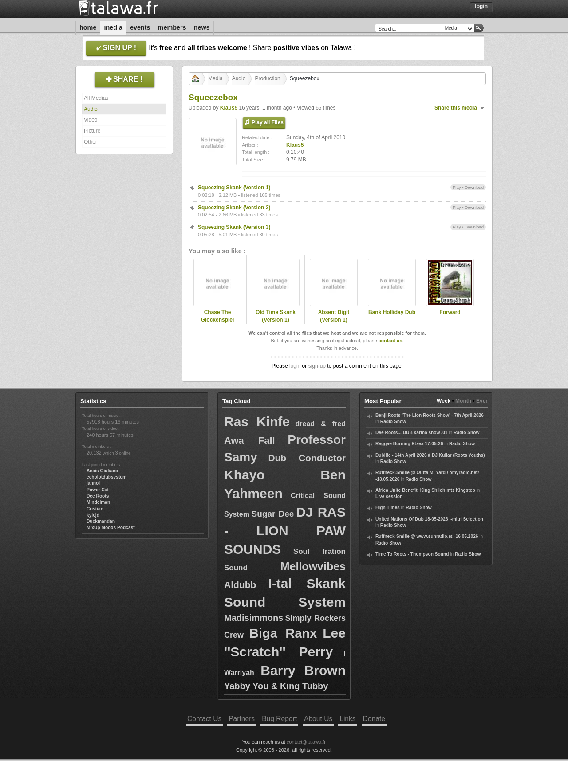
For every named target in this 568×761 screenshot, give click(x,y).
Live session (388, 496)
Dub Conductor (307, 458)
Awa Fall (249, 440)
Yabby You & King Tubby (276, 686)
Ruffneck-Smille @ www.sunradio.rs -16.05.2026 (426, 536)
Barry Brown (303, 670)
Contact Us (204, 718)
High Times (387, 507)
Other (90, 142)
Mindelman (98, 502)
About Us (318, 718)
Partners (242, 718)
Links (347, 718)
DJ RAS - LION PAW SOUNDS (285, 531)
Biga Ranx (283, 633)
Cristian (95, 508)
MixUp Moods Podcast (111, 527)
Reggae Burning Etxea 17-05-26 (409, 443)
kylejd (93, 515)
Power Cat (98, 489)
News (202, 27)
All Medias (96, 98)
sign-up (317, 366)
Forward (449, 312)
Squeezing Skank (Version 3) (234, 227)
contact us (390, 340)
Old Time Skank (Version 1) (276, 316)
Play (457, 187)
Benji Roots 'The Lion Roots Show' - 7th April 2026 (429, 415)
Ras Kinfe (257, 421)
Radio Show (393, 421)
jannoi (93, 483)
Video (90, 120)
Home (87, 27)
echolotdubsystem (106, 477)
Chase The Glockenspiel (217, 316)
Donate (374, 718)
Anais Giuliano (102, 470)
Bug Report (279, 718)
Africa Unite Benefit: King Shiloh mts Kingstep (425, 490)
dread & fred (320, 424)
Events (140, 27)
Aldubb (240, 585)
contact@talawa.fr (306, 742)
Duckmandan (101, 521)
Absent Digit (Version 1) (334, 316)
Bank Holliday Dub (391, 312)
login (294, 366)
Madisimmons (253, 618)
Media (113, 27)
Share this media (455, 108)
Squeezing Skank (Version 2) (234, 207)
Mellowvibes (313, 566)
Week (443, 401)
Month (463, 401)
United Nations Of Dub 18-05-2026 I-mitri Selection (429, 519)
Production (267, 78)
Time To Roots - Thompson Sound (412, 554)
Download (474, 187)
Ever (482, 401)
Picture (92, 131)
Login (481, 6)
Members (172, 27)
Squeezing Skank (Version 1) (234, 187)
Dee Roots (98, 496)
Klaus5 (228, 108)
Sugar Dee (273, 513)
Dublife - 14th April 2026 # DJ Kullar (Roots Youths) (430, 455)
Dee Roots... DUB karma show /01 (411, 432)
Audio (91, 109)
